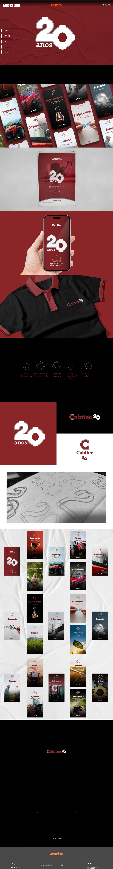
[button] (37, 812)
